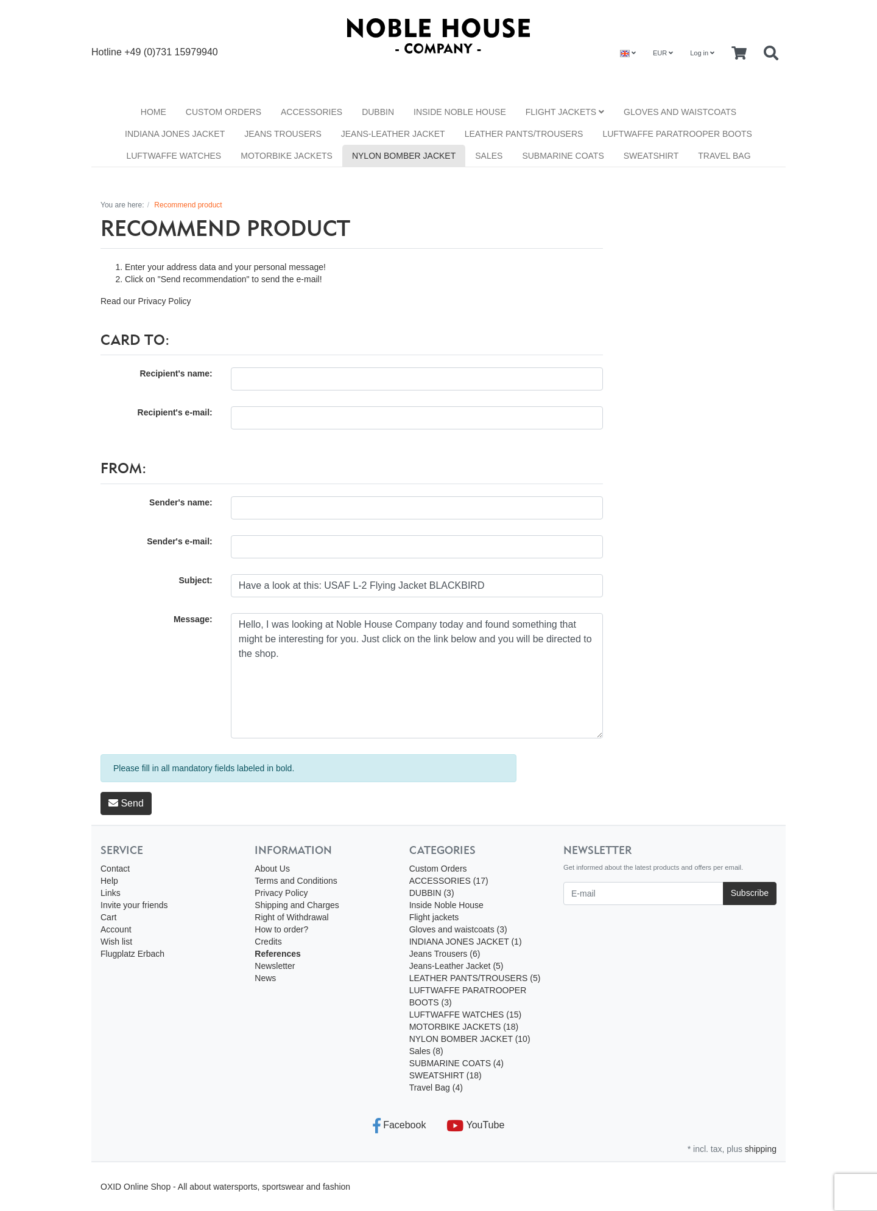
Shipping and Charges (297, 905)
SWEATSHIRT (651, 156)
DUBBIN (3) (431, 893)
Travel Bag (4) (436, 1087)
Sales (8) (426, 1051)
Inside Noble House (460, 112)
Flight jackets (565, 112)
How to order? (281, 929)
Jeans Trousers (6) (445, 954)
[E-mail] (643, 893)
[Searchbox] (771, 53)
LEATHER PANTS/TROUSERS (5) (475, 978)
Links (110, 893)
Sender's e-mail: (180, 541)
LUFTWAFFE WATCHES (173, 156)
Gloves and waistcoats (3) (458, 929)
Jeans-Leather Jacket (393, 134)
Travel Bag (724, 156)
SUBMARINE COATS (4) (456, 1063)
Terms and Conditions (296, 881)
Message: (193, 619)
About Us (272, 868)
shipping (761, 1149)
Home (153, 112)
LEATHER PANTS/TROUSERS (524, 134)
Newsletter (275, 966)
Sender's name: (181, 502)
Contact (115, 868)
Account (116, 929)
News (265, 978)
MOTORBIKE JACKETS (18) (463, 1027)
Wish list (116, 941)
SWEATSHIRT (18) (445, 1075)
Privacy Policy (164, 301)
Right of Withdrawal (291, 917)
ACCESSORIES (311, 112)
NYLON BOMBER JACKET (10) (469, 1039)
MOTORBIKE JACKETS (287, 156)
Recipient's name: (175, 373)
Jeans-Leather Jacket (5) (456, 966)
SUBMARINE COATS (563, 156)
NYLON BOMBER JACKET (404, 156)
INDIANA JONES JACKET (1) (465, 941)
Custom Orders (223, 112)
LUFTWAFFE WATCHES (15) (465, 1014)
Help (109, 881)
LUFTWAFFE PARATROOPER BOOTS (677, 134)
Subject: (196, 580)
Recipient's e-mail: (175, 412)
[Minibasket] (739, 53)
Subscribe (750, 893)
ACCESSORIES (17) (448, 881)
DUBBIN (378, 112)
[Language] (628, 53)
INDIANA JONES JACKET (175, 134)
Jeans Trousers (283, 134)
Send (126, 803)
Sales (488, 156)
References (278, 954)
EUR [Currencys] (663, 53)
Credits (268, 941)
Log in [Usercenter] (702, 53)
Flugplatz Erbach (132, 954)
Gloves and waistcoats (680, 112)
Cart (108, 917)
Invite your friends (134, 905)
